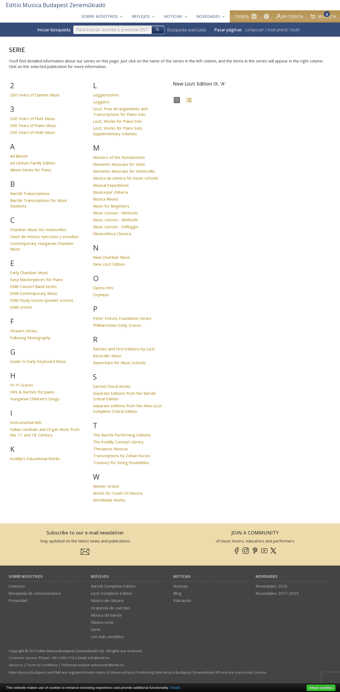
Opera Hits (103, 287)
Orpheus (101, 294)
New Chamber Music (111, 257)
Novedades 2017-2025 (277, 593)
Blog (177, 593)
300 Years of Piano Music (33, 125)
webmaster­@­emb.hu (107, 665)
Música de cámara (107, 600)
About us (16, 665)
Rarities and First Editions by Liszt (124, 348)
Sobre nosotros (25, 576)
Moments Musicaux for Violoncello (124, 171)
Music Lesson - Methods (115, 212)
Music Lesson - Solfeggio (115, 226)
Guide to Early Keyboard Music (38, 361)
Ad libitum (19, 156)
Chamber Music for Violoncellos (38, 229)
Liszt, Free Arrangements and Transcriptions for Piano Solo (120, 111)
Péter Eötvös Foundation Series (122, 318)
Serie (95, 629)
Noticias (182, 576)
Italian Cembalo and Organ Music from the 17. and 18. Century (44, 432)
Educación (182, 600)
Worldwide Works (109, 500)
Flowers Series (23, 330)
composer (254, 30)
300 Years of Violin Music (33, 132)
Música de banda (106, 615)
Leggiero (101, 101)
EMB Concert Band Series (33, 286)
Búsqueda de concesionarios (34, 593)
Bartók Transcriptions (30, 193)
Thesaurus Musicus (110, 448)
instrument (277, 30)
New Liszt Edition (109, 264)
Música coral (102, 622)
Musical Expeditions (111, 185)
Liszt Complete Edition (111, 593)
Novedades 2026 (271, 586)
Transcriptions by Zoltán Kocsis (121, 455)
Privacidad (17, 600)
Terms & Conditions (42, 665)
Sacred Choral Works (112, 386)
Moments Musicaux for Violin (119, 164)
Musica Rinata (105, 199)
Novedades (267, 576)
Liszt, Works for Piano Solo (117, 121)
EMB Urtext (21, 307)
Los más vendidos (107, 636)
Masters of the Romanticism (119, 157)
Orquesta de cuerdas (110, 607)
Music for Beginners (111, 206)
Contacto (16, 586)
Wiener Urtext (106, 486)
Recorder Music (107, 355)
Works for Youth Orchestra (117, 493)
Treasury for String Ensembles (121, 462)
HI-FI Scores (21, 385)
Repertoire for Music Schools (119, 362)
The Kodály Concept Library (118, 441)
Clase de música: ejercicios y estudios (44, 236)
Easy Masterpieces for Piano (36, 279)
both (295, 30)
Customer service (23, 657)
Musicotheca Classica (112, 233)
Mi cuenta (289, 16)
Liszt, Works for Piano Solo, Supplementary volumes (118, 130)
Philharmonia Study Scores (117, 325)
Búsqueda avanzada (186, 29)
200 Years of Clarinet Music (35, 94)
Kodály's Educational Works (35, 458)
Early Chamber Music (29, 272)
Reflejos (100, 576)
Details (175, 688)
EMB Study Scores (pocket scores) (41, 300)
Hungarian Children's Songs (35, 398)
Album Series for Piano (30, 169)
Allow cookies (321, 688)
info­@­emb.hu (99, 657)
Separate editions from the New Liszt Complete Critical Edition (127, 408)
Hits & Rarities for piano (32, 391)
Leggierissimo (106, 94)
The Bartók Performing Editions (122, 435)
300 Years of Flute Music (32, 118)
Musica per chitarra (110, 192)
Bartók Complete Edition (113, 586)
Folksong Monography (30, 337)
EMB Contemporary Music (34, 293)
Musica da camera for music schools (125, 178)
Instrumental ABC (26, 422)
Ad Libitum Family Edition (32, 162)
